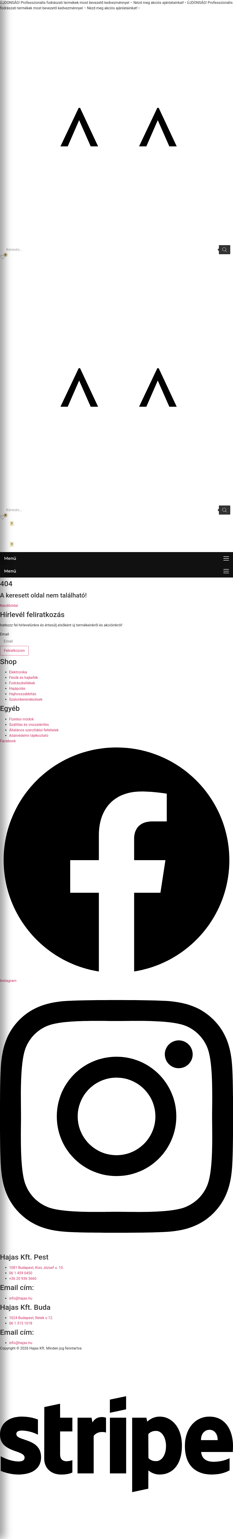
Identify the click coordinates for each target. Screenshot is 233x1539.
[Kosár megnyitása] (6, 526)
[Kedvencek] (2, 257)
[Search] (224, 249)
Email (4, 634)
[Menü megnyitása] (116, 558)
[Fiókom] (5, 266)
